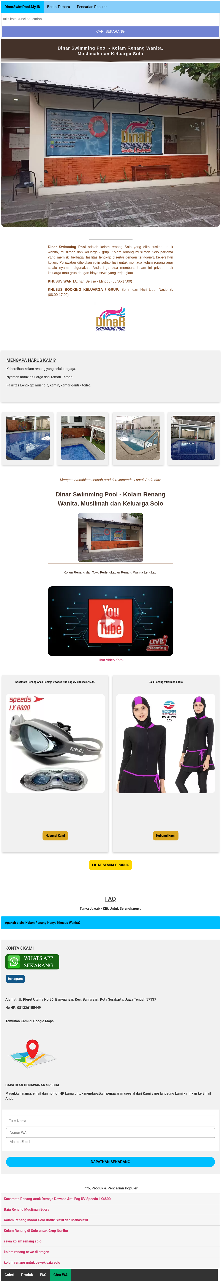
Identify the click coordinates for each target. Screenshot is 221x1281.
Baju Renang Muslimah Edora (26, 1209)
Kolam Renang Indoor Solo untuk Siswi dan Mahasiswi (46, 1220)
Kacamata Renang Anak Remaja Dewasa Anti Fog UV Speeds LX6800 (57, 1199)
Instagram (15, 979)
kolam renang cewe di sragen (26, 1252)
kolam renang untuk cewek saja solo (32, 1262)
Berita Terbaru (58, 7)
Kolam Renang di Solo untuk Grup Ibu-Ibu (36, 1231)
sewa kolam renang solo (22, 1241)
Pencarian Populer (92, 7)
